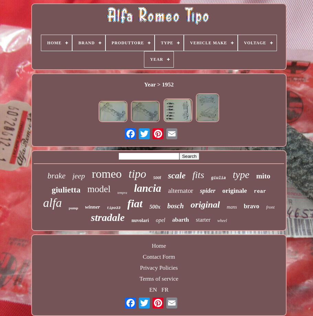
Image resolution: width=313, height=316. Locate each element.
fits (198, 174)
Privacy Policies (159, 268)
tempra (122, 193)
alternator (180, 190)
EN (153, 289)
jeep (78, 176)
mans (232, 207)
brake (56, 176)
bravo (251, 206)
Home (159, 246)
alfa (52, 203)
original (205, 205)
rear (260, 192)
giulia (218, 178)
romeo (107, 173)
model (99, 189)
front (270, 207)
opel (160, 220)
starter (203, 219)
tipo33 (114, 208)
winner (92, 207)
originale (234, 190)
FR (165, 289)
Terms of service (158, 279)
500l (157, 177)
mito (263, 176)
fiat (135, 203)
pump (73, 208)
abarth (180, 219)
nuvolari (140, 220)
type (241, 174)
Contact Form (159, 257)
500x (154, 207)
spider (207, 190)
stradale (107, 217)
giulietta (66, 189)
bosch (175, 206)
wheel (222, 220)
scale (177, 175)
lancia (147, 188)
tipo (137, 174)
